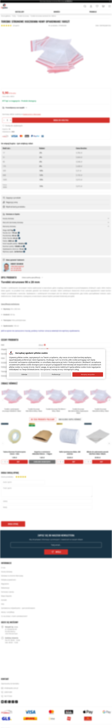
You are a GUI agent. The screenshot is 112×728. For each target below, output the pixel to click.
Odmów (24, 374)
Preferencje (56, 374)
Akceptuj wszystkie (88, 374)
